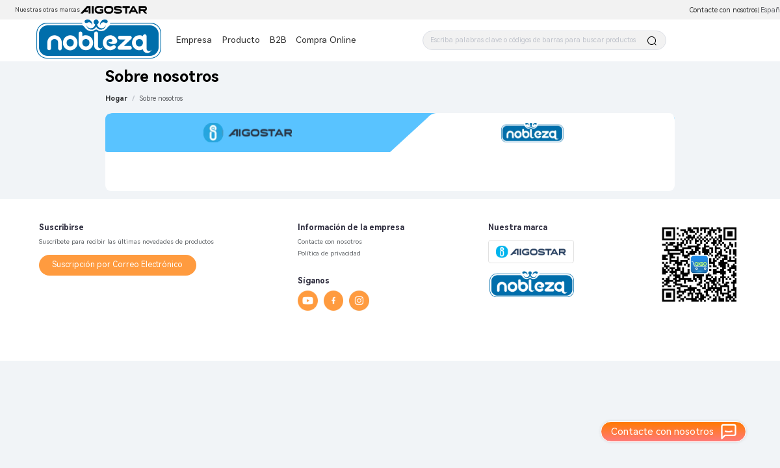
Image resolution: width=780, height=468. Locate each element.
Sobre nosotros (161, 98)
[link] (161, 98)
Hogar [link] (116, 98)
